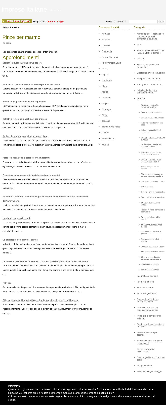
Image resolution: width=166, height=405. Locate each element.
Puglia (105, 103)
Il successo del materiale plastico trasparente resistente (31, 84)
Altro (139, 44)
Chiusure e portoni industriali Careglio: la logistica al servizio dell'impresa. (40, 300)
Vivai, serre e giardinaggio (149, 371)
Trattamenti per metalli (150, 264)
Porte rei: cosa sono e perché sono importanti (26, 158)
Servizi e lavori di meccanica (152, 246)
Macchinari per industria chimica (151, 168)
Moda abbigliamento (146, 293)
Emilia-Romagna (110, 57)
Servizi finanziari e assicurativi (146, 350)
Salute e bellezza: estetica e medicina (150, 325)
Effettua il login (56, 21)
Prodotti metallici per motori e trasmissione (153, 211)
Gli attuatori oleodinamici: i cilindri (20, 240)
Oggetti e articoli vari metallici (153, 192)
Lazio (104, 68)
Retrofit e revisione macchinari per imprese (24, 119)
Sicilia (105, 115)
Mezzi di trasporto (145, 287)
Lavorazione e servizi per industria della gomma (151, 153)
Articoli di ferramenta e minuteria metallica (150, 106)
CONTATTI (121, 21)
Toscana (106, 121)
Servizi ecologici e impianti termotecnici (149, 341)
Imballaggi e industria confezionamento (147, 91)
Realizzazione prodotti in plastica (151, 240)
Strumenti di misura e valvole (153, 252)
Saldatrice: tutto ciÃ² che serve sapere (22, 63)
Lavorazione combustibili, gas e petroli (153, 138)
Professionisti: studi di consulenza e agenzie (147, 308)
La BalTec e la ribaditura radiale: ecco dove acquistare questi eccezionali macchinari (45, 261)
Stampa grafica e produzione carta (151, 358)
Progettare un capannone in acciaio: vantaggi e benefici (31, 175)
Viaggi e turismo (144, 365)
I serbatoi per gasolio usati (16, 218)
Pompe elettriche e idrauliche (153, 197)
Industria (141, 98)
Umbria (105, 132)
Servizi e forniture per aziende (147, 333)
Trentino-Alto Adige (111, 126)
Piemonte (106, 97)
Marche (105, 86)
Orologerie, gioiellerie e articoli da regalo (148, 300)
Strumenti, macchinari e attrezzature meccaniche (151, 258)
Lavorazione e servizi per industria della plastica (151, 160)
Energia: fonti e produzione (152, 112)
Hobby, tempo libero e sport (150, 84)
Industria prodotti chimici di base (152, 124)
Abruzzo (106, 34)
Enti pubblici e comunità (148, 78)
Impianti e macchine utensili (152, 118)
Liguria (105, 74)
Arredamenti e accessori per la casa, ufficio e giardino (150, 51)
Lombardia (107, 80)
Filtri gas (6, 283)
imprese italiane (24, 9)
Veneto (105, 144)
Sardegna (106, 109)
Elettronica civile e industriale (151, 73)
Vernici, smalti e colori (150, 270)
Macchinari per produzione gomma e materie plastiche (152, 175)
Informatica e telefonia (147, 276)
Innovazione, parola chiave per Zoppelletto (24, 101)
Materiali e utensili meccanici (152, 181)
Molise (105, 92)
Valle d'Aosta (108, 138)
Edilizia (140, 58)
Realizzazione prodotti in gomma (151, 233)
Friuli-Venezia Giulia (111, 63)
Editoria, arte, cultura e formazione (148, 65)
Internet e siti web (145, 282)
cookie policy (106, 393)
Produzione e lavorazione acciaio (151, 225)
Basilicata (106, 39)
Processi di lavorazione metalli (150, 203)
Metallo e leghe (147, 187)
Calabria (106, 45)
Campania (107, 51)
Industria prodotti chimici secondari (151, 131)
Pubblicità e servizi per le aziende (149, 317)
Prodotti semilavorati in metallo (150, 218)
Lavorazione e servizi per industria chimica (151, 146)
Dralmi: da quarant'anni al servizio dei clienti (25, 136)
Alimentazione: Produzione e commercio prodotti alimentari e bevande (151, 36)
